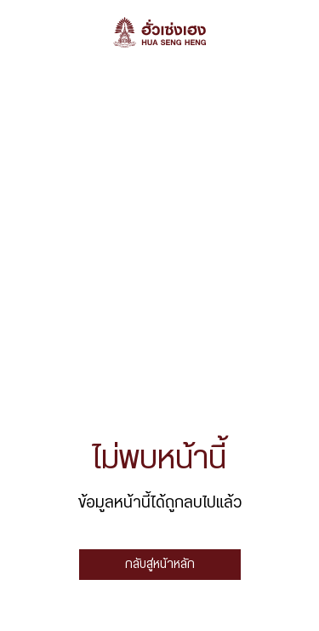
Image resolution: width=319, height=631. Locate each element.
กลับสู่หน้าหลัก (160, 565)
